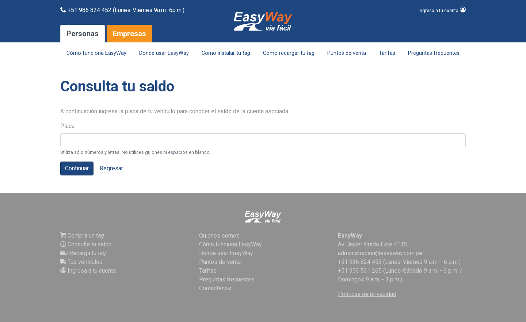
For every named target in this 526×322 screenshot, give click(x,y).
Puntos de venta (346, 53)
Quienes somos (219, 235)
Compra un (82, 235)
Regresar (111, 168)
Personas (82, 33)
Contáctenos (215, 288)
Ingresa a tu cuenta (88, 270)
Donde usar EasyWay (164, 53)
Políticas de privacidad (367, 294)
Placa (67, 125)
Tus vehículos (81, 261)
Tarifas (387, 53)
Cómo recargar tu (289, 53)
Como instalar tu (226, 53)
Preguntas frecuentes (434, 53)
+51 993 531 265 (360, 270)
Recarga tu (83, 253)
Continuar (77, 168)
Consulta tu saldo (86, 244)
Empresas (129, 33)
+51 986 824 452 (360, 261)
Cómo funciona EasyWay (96, 53)
